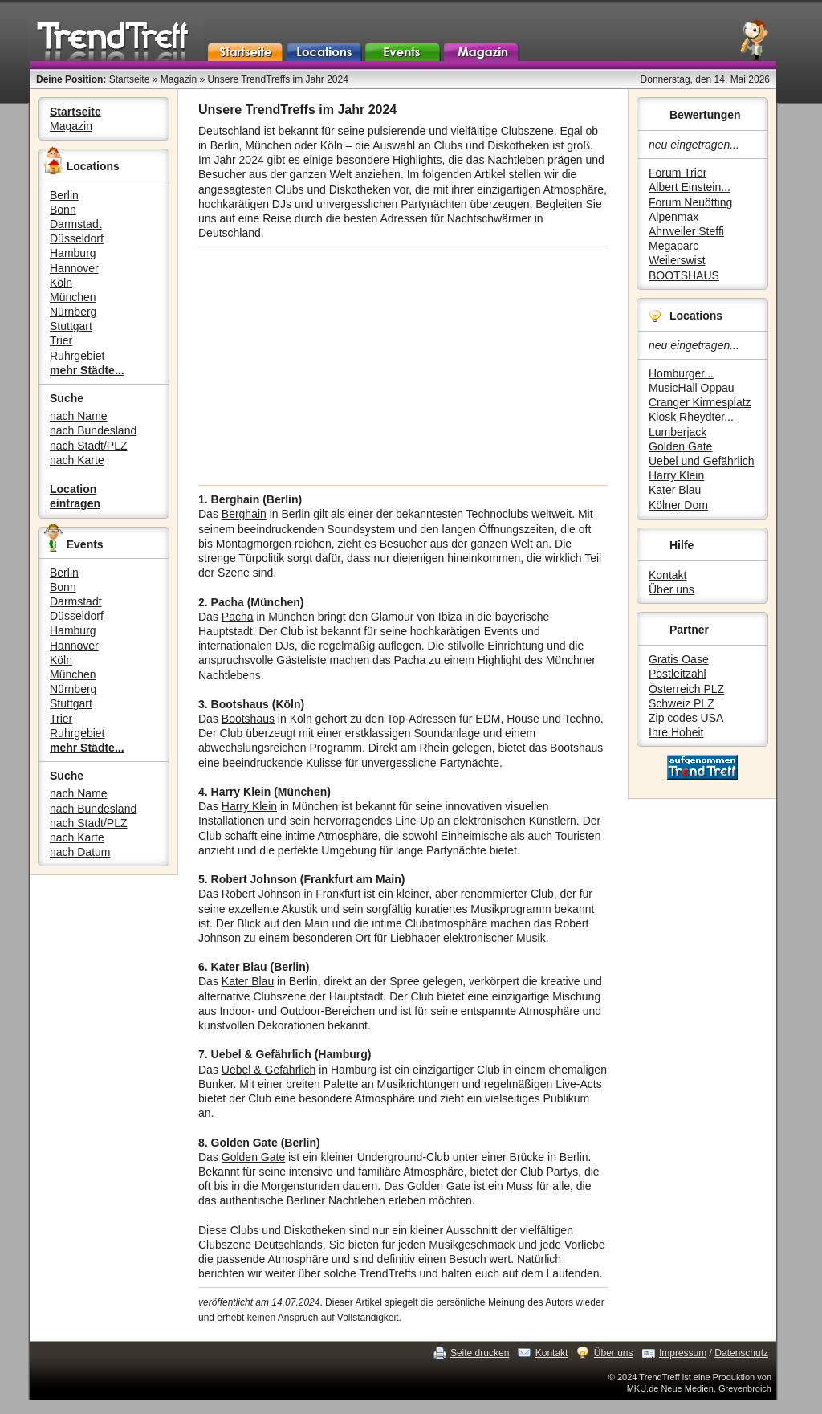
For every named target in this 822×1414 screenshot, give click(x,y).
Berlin (64, 195)
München (73, 297)
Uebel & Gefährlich (269, 1069)
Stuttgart (71, 326)
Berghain (244, 513)
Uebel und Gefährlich (702, 460)
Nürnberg (73, 311)
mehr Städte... (87, 370)
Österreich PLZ (686, 689)
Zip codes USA (686, 717)
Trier (61, 340)
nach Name (79, 416)
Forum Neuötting (690, 202)
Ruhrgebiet (77, 355)
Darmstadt (76, 224)
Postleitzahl (677, 673)
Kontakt (667, 574)
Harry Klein (676, 475)
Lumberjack (677, 432)
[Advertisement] (403, 366)
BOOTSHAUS (684, 275)
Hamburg (73, 253)
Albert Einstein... (689, 187)
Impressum (682, 1353)
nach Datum (80, 852)
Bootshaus (248, 718)
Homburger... (681, 373)
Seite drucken (479, 1353)
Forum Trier (677, 172)
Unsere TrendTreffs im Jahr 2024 (277, 79)
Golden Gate (680, 446)
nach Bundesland (93, 430)
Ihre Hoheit (676, 732)
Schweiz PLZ (681, 703)
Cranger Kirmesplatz (700, 402)
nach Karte (77, 460)
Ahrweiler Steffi (686, 231)
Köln (61, 282)
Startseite (129, 79)
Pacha (238, 616)
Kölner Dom (678, 505)
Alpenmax (673, 216)
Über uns (671, 589)
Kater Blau (675, 489)
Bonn (63, 209)
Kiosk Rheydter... (691, 416)
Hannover (74, 268)
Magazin (179, 79)
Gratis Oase (679, 659)
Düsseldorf (77, 238)
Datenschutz (741, 1353)
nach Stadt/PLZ (89, 445)
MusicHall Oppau (692, 387)
